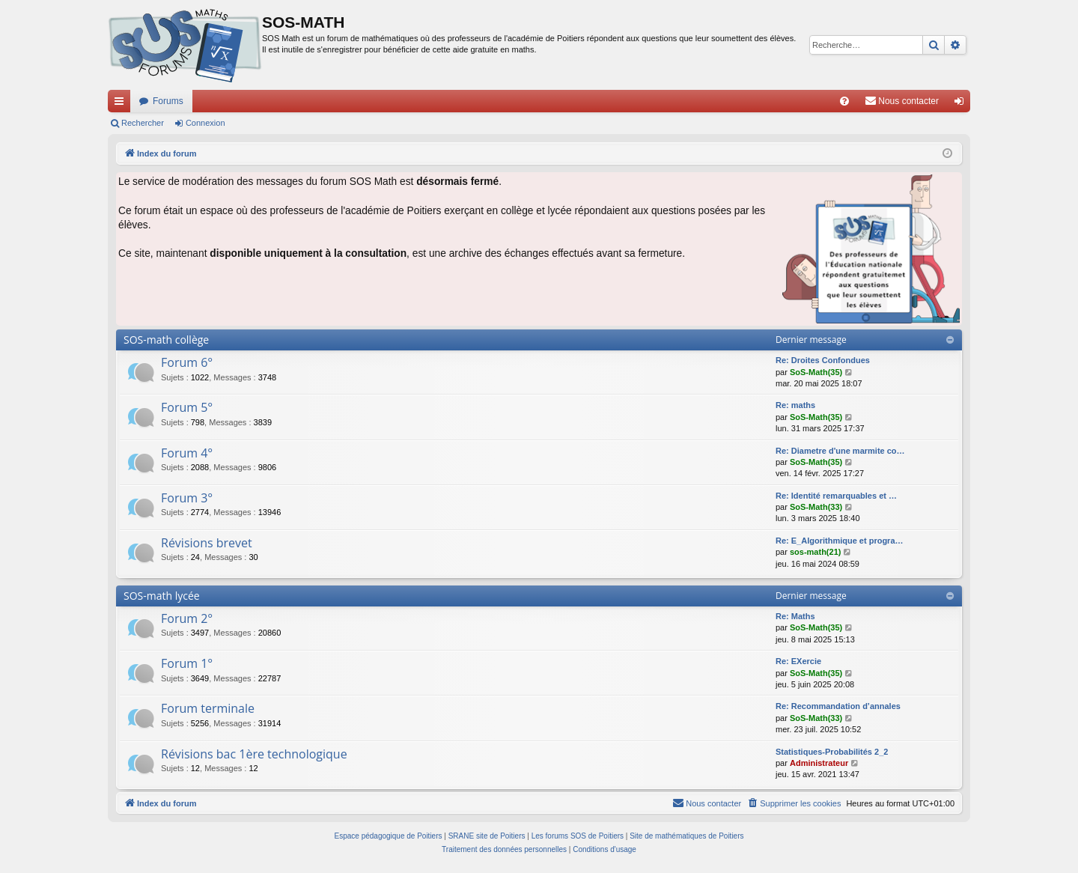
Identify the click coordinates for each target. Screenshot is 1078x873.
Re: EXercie (798, 661)
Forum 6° (187, 362)
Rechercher (142, 122)
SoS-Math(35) (816, 372)
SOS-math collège (166, 339)
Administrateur (819, 762)
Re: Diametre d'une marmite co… (840, 450)
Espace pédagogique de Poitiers (388, 836)
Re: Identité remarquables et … (836, 495)
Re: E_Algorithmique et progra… (840, 540)
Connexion (205, 122)
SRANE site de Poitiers (487, 836)
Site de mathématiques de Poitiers (686, 836)
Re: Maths (795, 616)
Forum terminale (208, 708)
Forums (168, 101)
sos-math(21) (815, 551)
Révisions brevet (206, 543)
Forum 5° (187, 407)
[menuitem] (844, 101)
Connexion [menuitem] (962, 104)
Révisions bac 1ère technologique (254, 754)
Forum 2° (187, 618)
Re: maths (795, 405)
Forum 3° (187, 498)
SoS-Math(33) (816, 506)
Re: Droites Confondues (823, 360)
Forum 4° (187, 453)
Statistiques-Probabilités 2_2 (832, 751)
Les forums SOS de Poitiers (578, 836)
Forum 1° (187, 663)
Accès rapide (122, 104)
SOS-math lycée (162, 595)
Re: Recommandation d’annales (838, 706)
